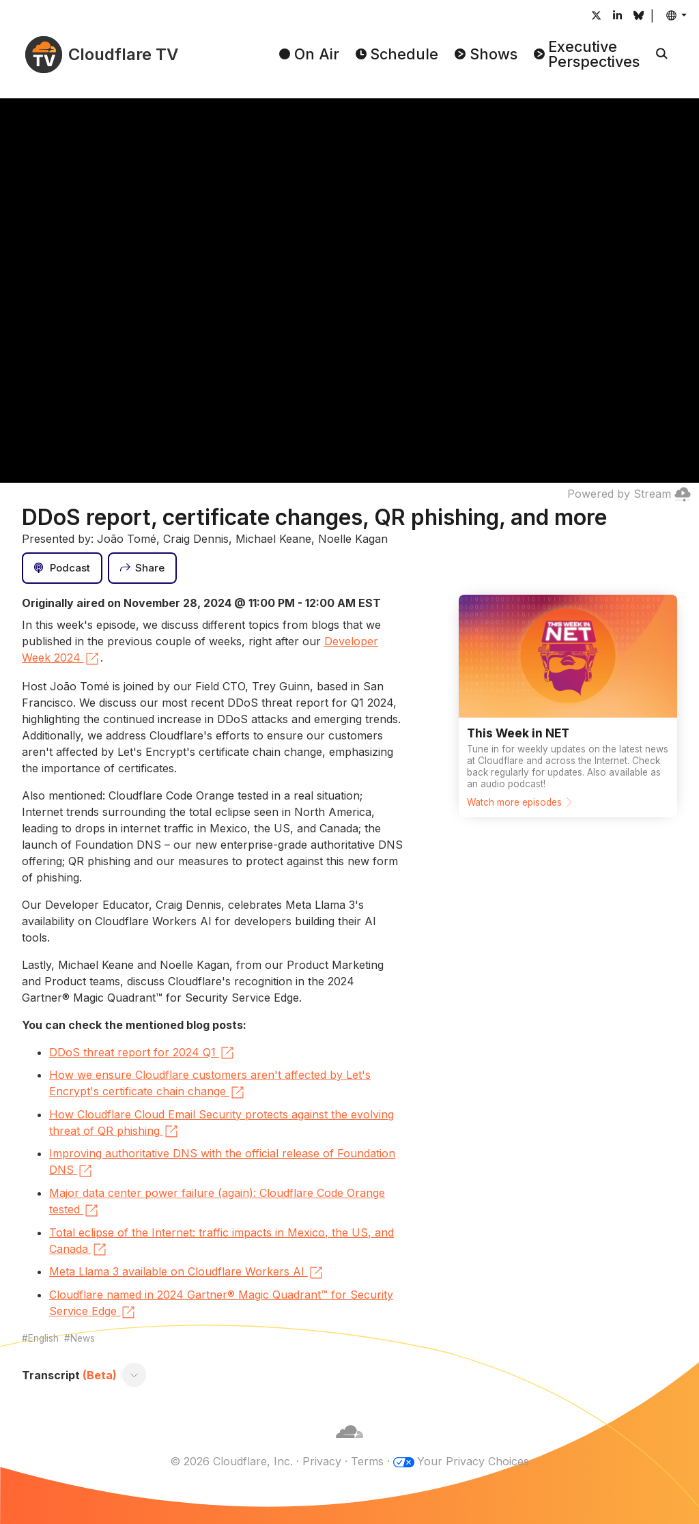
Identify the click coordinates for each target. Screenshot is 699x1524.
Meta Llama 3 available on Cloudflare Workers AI (186, 1273)
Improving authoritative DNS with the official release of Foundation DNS (222, 1162)
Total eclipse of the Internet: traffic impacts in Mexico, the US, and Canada (221, 1242)
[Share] (142, 568)
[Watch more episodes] (568, 706)
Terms (367, 1461)
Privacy (321, 1461)
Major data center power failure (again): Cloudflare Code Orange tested (217, 1202)
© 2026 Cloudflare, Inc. (231, 1461)
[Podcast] (62, 568)
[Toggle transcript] (134, 1375)
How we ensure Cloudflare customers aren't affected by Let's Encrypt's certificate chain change (210, 1084)
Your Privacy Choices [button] (473, 1461)
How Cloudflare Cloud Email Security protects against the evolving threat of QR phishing (221, 1123)
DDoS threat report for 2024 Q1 (142, 1053)
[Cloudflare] (349, 1445)
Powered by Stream (629, 493)
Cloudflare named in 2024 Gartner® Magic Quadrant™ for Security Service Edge (221, 1304)
